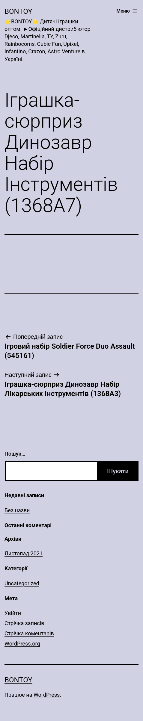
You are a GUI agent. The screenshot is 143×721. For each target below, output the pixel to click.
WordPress (47, 695)
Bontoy (18, 11)
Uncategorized (21, 583)
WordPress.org (22, 643)
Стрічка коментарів (29, 633)
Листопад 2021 (23, 553)
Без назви (17, 510)
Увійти (12, 613)
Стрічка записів (24, 623)
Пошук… (14, 454)
